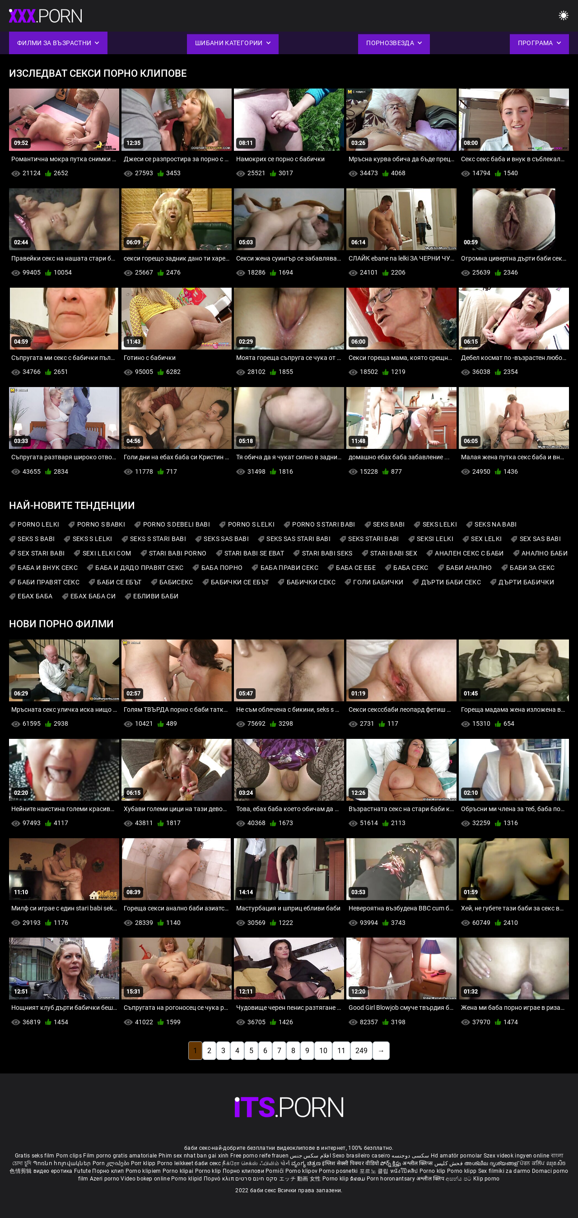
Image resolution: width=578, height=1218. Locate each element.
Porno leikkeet (176, 1163)
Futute (82, 1171)
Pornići (275, 1171)
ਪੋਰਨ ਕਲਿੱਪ (533, 1163)
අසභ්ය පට (459, 1179)
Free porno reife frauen (259, 1156)
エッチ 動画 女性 (300, 1179)
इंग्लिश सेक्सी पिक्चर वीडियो (350, 1163)
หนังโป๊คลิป (405, 1171)
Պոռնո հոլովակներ (63, 1163)
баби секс (208, 1163)
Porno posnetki (339, 1171)
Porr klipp (144, 1163)
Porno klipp (462, 1171)
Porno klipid (187, 1179)
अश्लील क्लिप (431, 1179)
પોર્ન (285, 1163)
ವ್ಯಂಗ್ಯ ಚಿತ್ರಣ (306, 1163)
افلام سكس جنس (310, 1156)
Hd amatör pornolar (456, 1156)
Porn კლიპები (112, 1163)
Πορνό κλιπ (219, 1179)
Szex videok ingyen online (517, 1156)
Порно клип (108, 1171)
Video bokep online (145, 1179)
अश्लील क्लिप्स (418, 1163)
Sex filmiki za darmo (504, 1171)
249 (361, 1050)
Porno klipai (179, 1171)
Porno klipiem (144, 1171)
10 (323, 1050)
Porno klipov (302, 1171)
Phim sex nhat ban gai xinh (193, 1156)
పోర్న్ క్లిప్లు (391, 1163)
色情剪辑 (21, 1171)
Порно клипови (244, 1171)
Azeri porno (105, 1179)
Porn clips (69, 1156)
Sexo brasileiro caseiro (361, 1156)
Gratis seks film (35, 1156)
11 (341, 1050)
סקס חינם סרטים (256, 1179)
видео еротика (53, 1171)
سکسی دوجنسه (410, 1156)
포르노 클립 (374, 1171)
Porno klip (209, 1171)
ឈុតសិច (556, 1163)
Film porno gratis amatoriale (120, 1156)
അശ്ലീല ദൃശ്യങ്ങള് (491, 1163)
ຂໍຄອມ (358, 1179)
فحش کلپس (449, 1163)
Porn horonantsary (391, 1179)
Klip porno (486, 1179)
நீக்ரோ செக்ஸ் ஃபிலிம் (250, 1163)
